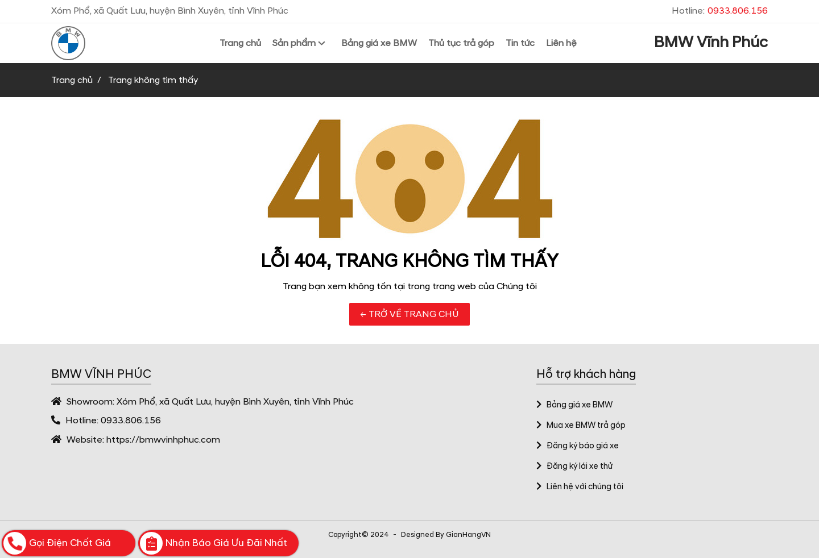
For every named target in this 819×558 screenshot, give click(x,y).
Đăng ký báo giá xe (577, 446)
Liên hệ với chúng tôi (579, 487)
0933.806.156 (131, 420)
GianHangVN (468, 534)
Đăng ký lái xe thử (574, 466)
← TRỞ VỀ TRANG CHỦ (409, 314)
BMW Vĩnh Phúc (711, 42)
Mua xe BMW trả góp (581, 425)
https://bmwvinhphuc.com (163, 439)
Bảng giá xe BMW (574, 405)
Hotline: (720, 10)
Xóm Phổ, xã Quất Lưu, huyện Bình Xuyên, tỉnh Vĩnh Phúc (235, 401)
